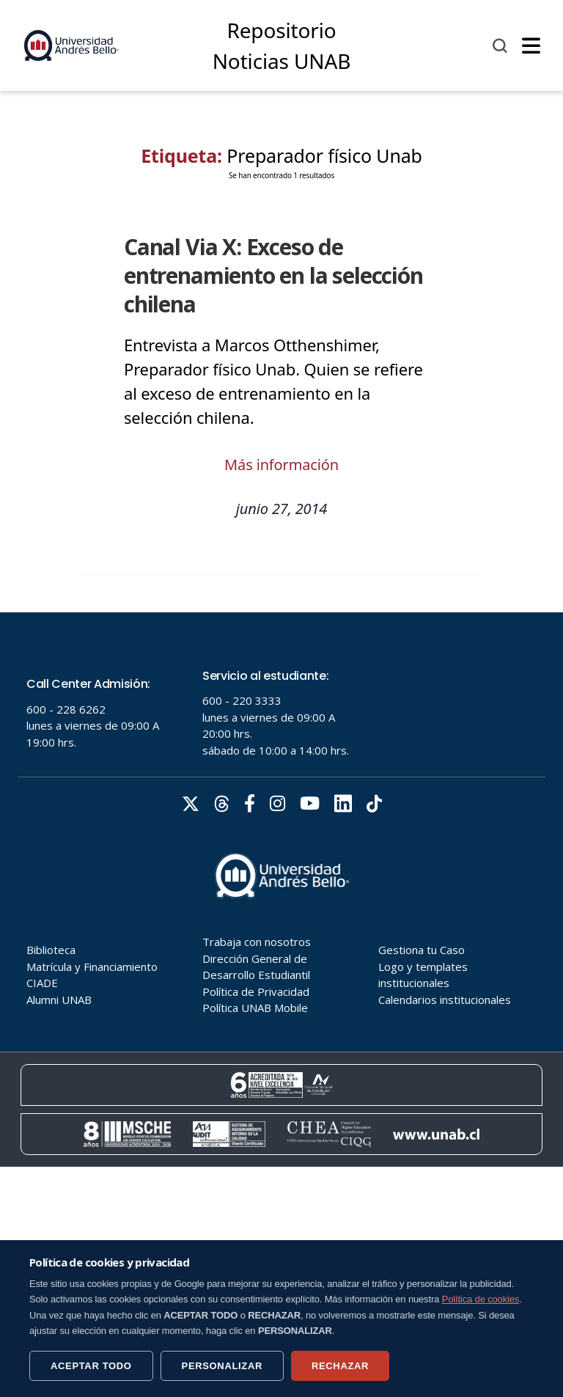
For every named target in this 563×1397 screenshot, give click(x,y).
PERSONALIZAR (222, 1365)
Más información (281, 464)
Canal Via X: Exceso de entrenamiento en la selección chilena (273, 275)
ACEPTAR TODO (91, 1365)
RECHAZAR (340, 1365)
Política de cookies (481, 1299)
